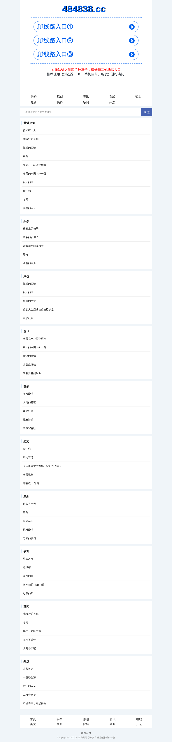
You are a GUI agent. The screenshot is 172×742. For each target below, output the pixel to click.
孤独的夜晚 (29, 147)
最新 (34, 102)
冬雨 (25, 199)
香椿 (25, 254)
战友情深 (28, 419)
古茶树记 (28, 668)
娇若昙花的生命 (32, 373)
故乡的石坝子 (30, 237)
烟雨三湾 (28, 457)
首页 (33, 719)
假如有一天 (29, 130)
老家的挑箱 (29, 538)
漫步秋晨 (28, 318)
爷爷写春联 (29, 428)
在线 (112, 96)
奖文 (138, 96)
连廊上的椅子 (30, 228)
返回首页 (86, 733)
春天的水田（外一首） (36, 173)
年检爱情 (28, 393)
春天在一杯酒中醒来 (34, 164)
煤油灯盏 (28, 410)
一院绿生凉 (29, 677)
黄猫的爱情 (29, 355)
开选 (112, 102)
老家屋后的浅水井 (33, 245)
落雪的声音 (29, 208)
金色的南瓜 (29, 263)
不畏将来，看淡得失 (34, 703)
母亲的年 (28, 593)
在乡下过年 (29, 639)
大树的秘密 (29, 402)
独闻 (86, 102)
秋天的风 (28, 182)
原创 (60, 96)
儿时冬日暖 (29, 648)
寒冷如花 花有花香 (33, 584)
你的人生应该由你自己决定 (38, 309)
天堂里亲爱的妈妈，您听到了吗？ (42, 465)
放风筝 (27, 567)
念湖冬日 (28, 521)
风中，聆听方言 (32, 631)
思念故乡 (28, 558)
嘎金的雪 (28, 576)
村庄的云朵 (29, 686)
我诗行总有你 (30, 138)
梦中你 (27, 190)
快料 (60, 102)
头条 (34, 96)
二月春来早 (29, 694)
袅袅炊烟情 (29, 364)
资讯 (86, 96)
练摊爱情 (28, 529)
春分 (25, 156)
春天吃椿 (28, 474)
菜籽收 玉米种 (31, 483)
